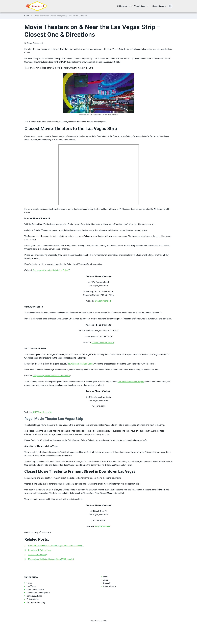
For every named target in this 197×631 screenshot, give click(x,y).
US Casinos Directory (36, 602)
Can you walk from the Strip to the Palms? (51, 270)
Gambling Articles (34, 596)
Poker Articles (33, 599)
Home (26, 16)
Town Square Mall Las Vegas (80, 364)
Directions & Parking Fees (38, 592)
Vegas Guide (139, 6)
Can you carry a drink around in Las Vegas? (51, 375)
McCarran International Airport (131, 381)
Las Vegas (31, 586)
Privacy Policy (109, 586)
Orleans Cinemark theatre (103, 342)
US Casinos (122, 6)
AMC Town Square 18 (42, 412)
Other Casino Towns (35, 589)
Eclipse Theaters (102, 526)
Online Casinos (159, 6)
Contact (106, 583)
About (105, 580)
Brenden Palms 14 (103, 301)
